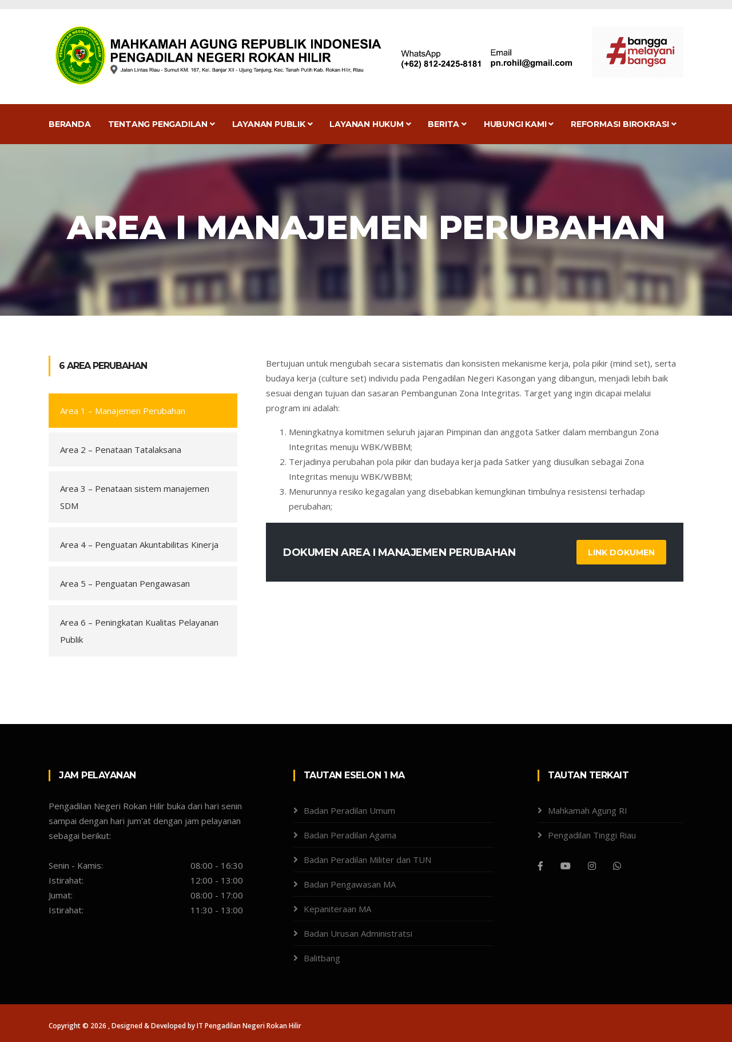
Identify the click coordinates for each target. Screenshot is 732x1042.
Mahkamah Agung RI (587, 810)
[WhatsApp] (617, 866)
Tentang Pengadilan (161, 124)
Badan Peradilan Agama (350, 835)
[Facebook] (540, 866)
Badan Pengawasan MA (350, 884)
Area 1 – (122, 410)
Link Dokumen (621, 552)
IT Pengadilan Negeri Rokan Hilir (249, 1026)
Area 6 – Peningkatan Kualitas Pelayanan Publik (139, 631)
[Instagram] (591, 866)
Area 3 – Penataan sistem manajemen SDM (134, 497)
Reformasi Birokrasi (624, 124)
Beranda (70, 124)
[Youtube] (565, 866)
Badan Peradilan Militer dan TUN (367, 859)
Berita (447, 124)
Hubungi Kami (519, 124)
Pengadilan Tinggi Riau (592, 835)
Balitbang (322, 958)
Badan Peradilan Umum (349, 810)
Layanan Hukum (370, 124)
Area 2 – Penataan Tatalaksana (120, 449)
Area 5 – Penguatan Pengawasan (125, 583)
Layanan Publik (272, 124)
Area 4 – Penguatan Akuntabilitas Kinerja (139, 544)
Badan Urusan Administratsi (358, 933)
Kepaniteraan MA (337, 908)
